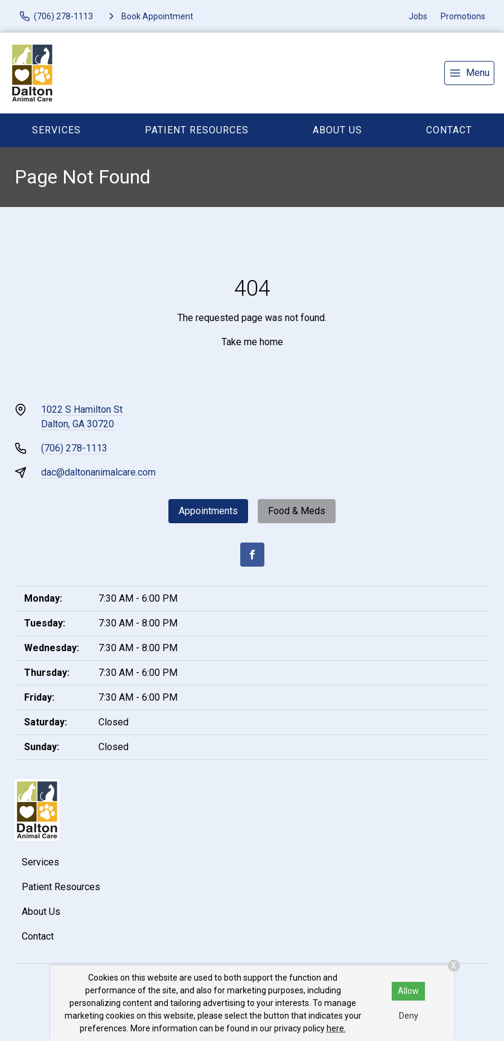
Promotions (463, 16)
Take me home (252, 342)
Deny (408, 1015)
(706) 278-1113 (74, 448)
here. (336, 1028)
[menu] (469, 73)
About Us (337, 130)
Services (56, 130)
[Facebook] (252, 555)
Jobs (418, 16)
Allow (408, 991)
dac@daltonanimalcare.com (98, 472)
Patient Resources (197, 130)
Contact (449, 130)
